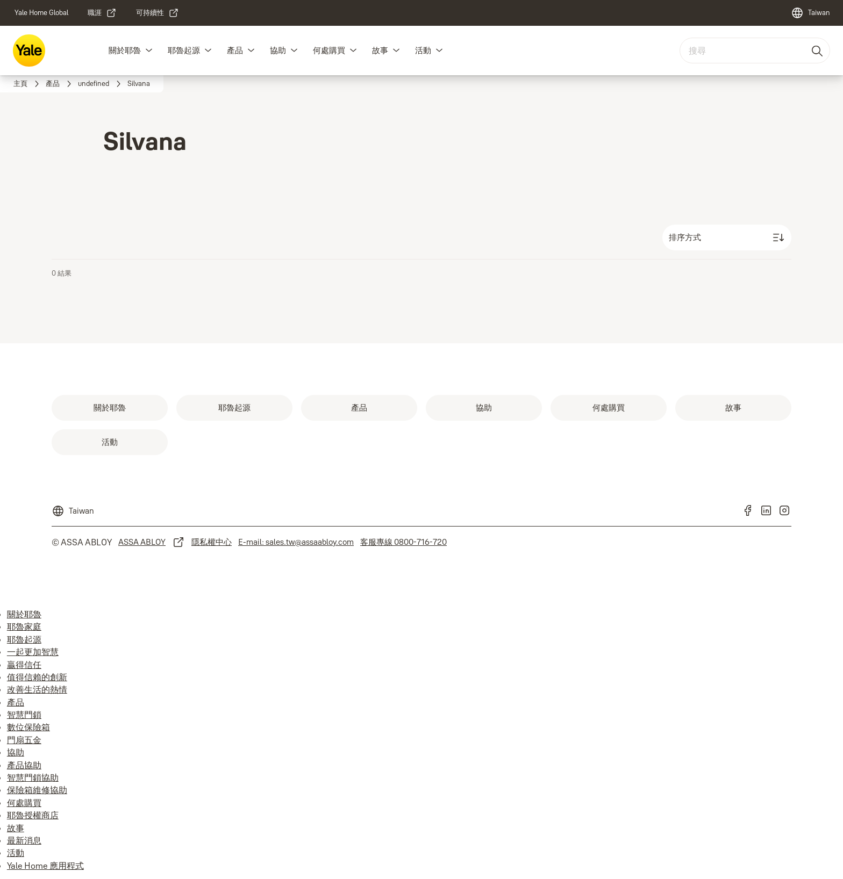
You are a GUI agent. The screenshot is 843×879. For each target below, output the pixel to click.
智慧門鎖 (24, 714)
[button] (149, 50)
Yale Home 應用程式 (45, 865)
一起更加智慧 (33, 651)
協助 (278, 50)
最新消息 (24, 840)
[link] (41, 13)
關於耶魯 (125, 50)
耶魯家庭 (24, 626)
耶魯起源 (184, 50)
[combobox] (755, 50)
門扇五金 (24, 739)
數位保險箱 (28, 727)
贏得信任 (24, 664)
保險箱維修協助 (37, 789)
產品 (235, 50)
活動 (423, 50)
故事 (380, 50)
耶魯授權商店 (33, 815)
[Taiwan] (810, 13)
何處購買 (329, 50)
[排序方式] (726, 237)
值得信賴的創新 (37, 677)
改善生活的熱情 (37, 689)
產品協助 (24, 765)
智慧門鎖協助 (33, 777)
